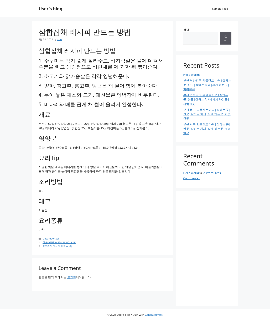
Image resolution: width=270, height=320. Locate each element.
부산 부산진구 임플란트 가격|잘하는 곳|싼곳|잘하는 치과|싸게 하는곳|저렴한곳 (207, 84)
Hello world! (191, 75)
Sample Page (220, 8)
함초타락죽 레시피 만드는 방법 (59, 242)
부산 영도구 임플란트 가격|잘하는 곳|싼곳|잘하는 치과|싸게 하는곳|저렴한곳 (206, 99)
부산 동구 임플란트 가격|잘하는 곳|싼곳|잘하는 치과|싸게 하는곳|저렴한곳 (207, 114)
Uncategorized (51, 238)
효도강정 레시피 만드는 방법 (58, 246)
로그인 (71, 277)
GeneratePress (154, 314)
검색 (186, 30)
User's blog (50, 9)
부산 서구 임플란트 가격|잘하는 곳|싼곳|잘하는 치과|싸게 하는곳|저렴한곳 (207, 128)
